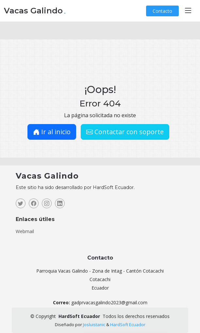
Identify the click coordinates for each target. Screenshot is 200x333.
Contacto (162, 11)
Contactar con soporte (125, 131)
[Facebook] (34, 203)
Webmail (25, 231)
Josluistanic (94, 324)
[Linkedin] (60, 203)
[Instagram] (47, 203)
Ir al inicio (52, 131)
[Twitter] (20, 203)
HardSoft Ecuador (127, 324)
